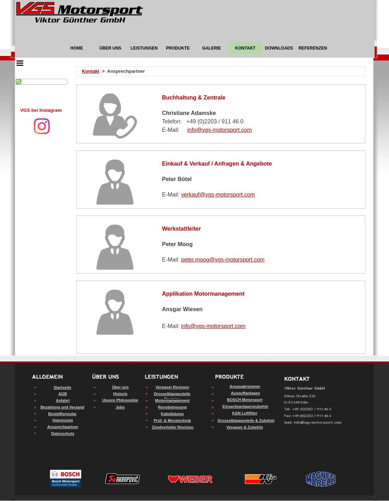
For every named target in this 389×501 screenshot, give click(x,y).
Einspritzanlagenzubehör (245, 406)
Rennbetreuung (172, 407)
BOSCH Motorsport (244, 400)
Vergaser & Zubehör (244, 427)
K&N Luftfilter (245, 413)
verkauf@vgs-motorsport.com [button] (218, 195)
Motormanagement (172, 400)
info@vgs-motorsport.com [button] (219, 130)
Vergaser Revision (172, 387)
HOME (76, 48)
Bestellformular (62, 414)
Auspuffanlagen (245, 393)
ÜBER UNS (110, 48)
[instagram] (42, 126)
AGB (62, 394)
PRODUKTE (177, 48)
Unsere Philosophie (120, 400)
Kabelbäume (172, 414)
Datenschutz (62, 433)
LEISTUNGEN (143, 48)
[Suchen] (41, 82)
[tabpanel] (41, 110)
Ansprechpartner (62, 427)
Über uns (120, 387)
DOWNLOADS (279, 48)
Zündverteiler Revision (173, 427)
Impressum (62, 420)
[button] (313, 422)
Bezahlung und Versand (62, 407)
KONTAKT (245, 48)
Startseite (62, 387)
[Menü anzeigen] (20, 63)
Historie (120, 394)
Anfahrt (63, 400)
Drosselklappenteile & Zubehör (246, 420)
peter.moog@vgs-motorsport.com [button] (223, 260)
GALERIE (211, 48)
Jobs (120, 407)
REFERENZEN (312, 48)
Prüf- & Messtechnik (172, 420)
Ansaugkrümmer (244, 386)
